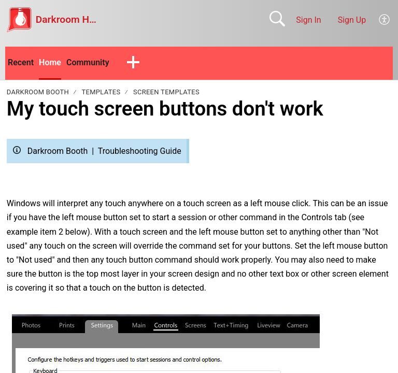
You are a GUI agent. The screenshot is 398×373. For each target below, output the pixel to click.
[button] (133, 63)
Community (87, 62)
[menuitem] (384, 19)
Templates (101, 92)
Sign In (308, 20)
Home (50, 62)
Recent (21, 62)
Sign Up (352, 20)
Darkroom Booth (38, 92)
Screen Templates (166, 92)
